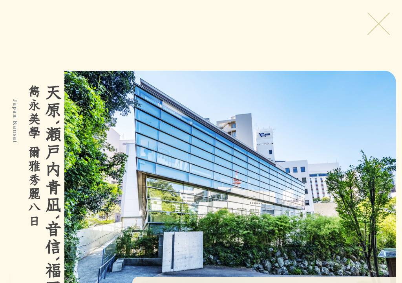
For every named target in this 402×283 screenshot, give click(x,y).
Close (378, 23)
